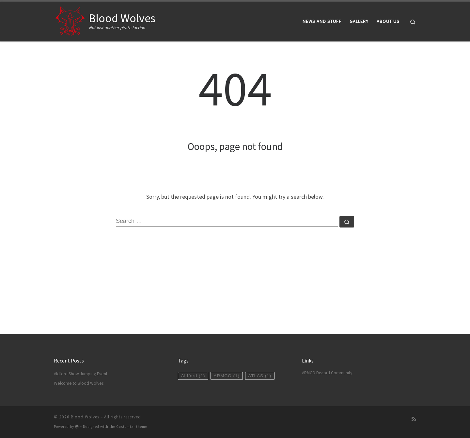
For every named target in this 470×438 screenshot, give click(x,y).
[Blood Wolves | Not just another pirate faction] (70, 20)
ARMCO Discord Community (327, 373)
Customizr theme (131, 426)
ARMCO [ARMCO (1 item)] (227, 375)
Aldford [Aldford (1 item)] (193, 375)
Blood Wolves (85, 417)
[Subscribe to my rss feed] (414, 419)
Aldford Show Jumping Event (80, 374)
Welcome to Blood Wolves (78, 383)
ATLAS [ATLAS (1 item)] (259, 375)
